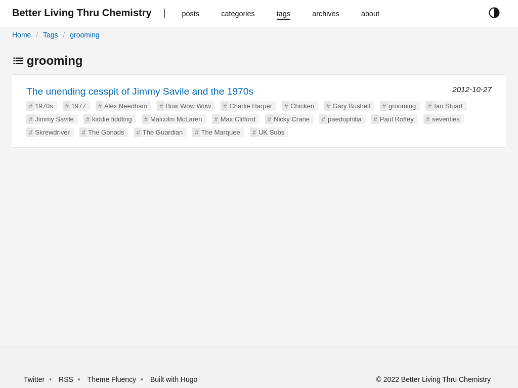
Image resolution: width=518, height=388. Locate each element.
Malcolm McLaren (176, 119)
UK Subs (271, 132)
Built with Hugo (173, 379)
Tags (50, 35)
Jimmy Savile (54, 119)
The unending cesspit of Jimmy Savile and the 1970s (139, 91)
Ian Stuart (448, 106)
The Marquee (220, 132)
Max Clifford (238, 119)
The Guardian (163, 132)
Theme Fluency (113, 379)
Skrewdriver (52, 132)
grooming (84, 35)
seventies (446, 119)
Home (21, 35)
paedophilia (345, 119)
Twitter (34, 379)
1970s (44, 106)
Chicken (302, 106)
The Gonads (106, 132)
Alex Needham (125, 106)
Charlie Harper (250, 106)
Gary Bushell (351, 106)
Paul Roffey (397, 119)
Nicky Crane (292, 119)
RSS (66, 379)
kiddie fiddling (112, 119)
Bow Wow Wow (188, 106)
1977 (78, 106)
